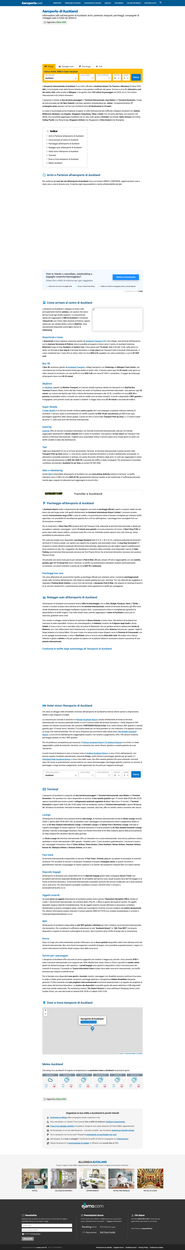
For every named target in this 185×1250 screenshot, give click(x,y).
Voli (100, 66)
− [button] (45, 1014)
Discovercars (122, 1139)
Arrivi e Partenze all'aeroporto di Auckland (65, 136)
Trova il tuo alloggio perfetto (62, 1126)
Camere (126, 75)
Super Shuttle (49, 410)
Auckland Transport (76, 367)
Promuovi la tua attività (104, 1247)
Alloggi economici (64, 1180)
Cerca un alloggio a (52, 772)
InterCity (46, 431)
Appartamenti (92, 1180)
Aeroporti (57, 3)
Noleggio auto (150, 3)
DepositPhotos (147, 1228)
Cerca (136, 77)
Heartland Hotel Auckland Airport (56, 759)
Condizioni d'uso (131, 1247)
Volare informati (134, 3)
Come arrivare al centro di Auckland (63, 140)
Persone (117, 75)
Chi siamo (140, 1215)
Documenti (119, 3)
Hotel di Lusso (150, 1180)
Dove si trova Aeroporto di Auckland (63, 159)
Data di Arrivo (85, 75)
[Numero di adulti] (117, 78)
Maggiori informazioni (114, 1221)
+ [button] (45, 1010)
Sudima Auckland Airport (97, 753)
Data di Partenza (103, 75)
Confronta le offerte (58, 1117)
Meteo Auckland (55, 163)
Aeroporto (32, 3)
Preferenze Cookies (156, 1247)
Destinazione (50, 75)
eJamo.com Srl (41, 1247)
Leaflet (121, 1053)
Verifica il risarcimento (115, 1122)
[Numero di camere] (126, 78)
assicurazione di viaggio (79, 1143)
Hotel (35, 1180)
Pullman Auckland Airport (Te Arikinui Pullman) (102, 742)
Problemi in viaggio (73, 3)
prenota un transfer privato (123, 1130)
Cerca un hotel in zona (89, 1022)
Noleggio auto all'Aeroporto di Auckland (65, 147)
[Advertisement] (92, 43)
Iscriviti (29, 1239)
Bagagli (108, 3)
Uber (50, 474)
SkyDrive (48, 387)
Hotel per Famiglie (121, 1180)
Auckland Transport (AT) (96, 341)
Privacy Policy (143, 1247)
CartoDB (139, 1053)
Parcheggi (86, 66)
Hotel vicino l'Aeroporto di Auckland (63, 151)
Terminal (52, 155)
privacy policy (35, 1234)
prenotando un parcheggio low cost (101, 1134)
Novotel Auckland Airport (87, 719)
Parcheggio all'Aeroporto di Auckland (63, 144)
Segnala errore (119, 1247)
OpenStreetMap (130, 1053)
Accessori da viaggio (92, 3)
